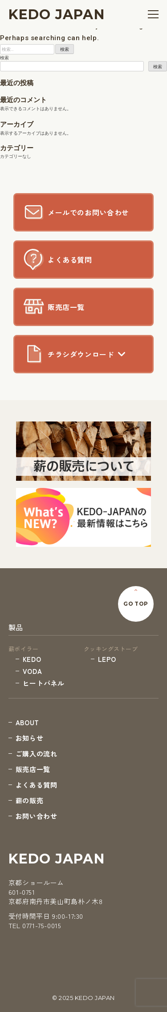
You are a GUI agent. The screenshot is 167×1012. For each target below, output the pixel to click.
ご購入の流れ (36, 753)
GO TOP (135, 603)
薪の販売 (29, 800)
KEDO (32, 659)
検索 (4, 57)
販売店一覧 (33, 769)
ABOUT (27, 722)
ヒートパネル (44, 683)
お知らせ (29, 738)
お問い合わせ (36, 816)
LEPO (107, 659)
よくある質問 (36, 784)
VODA (32, 671)
